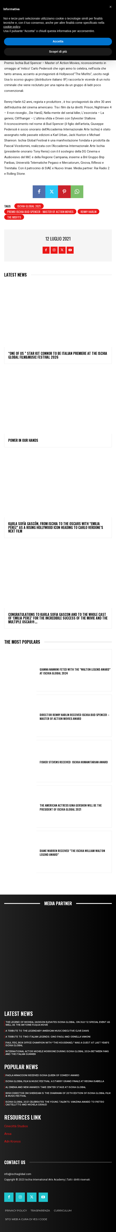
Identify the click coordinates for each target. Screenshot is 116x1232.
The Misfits (14, 217)
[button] (110, 6)
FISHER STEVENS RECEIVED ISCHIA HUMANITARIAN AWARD (74, 762)
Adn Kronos (12, 1141)
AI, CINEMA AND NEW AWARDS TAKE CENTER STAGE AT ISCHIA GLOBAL (45, 1087)
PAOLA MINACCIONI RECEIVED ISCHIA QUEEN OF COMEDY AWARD (42, 1075)
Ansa (7, 1134)
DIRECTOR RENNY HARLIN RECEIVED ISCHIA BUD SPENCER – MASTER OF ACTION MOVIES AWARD (74, 716)
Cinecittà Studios (16, 1126)
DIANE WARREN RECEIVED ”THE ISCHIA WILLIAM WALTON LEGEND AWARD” (72, 852)
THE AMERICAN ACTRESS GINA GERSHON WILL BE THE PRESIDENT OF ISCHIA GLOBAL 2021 (71, 807)
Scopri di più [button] (58, 51)
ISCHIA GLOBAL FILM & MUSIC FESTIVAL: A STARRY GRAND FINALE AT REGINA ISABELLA (54, 1081)
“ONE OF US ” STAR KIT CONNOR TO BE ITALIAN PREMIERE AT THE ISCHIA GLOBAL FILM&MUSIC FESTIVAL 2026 (57, 355)
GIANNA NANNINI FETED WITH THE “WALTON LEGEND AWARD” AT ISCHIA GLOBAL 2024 (75, 671)
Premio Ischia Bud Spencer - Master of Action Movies (40, 211)
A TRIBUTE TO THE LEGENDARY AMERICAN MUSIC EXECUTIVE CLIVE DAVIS (47, 1030)
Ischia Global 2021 (29, 206)
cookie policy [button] (11, 26)
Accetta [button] (58, 41)
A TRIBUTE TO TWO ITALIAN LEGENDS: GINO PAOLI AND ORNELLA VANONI (47, 1036)
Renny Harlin (88, 211)
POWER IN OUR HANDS (23, 440)
